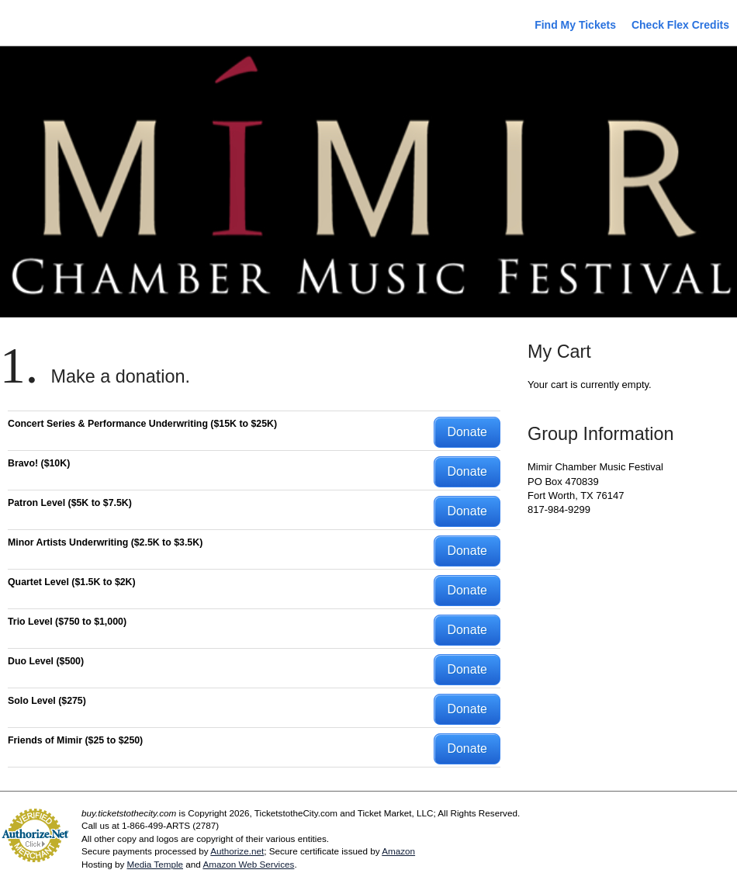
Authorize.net (237, 851)
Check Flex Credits (680, 25)
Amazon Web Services (248, 864)
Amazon (398, 851)
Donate (467, 431)
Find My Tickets (575, 25)
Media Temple (154, 864)
